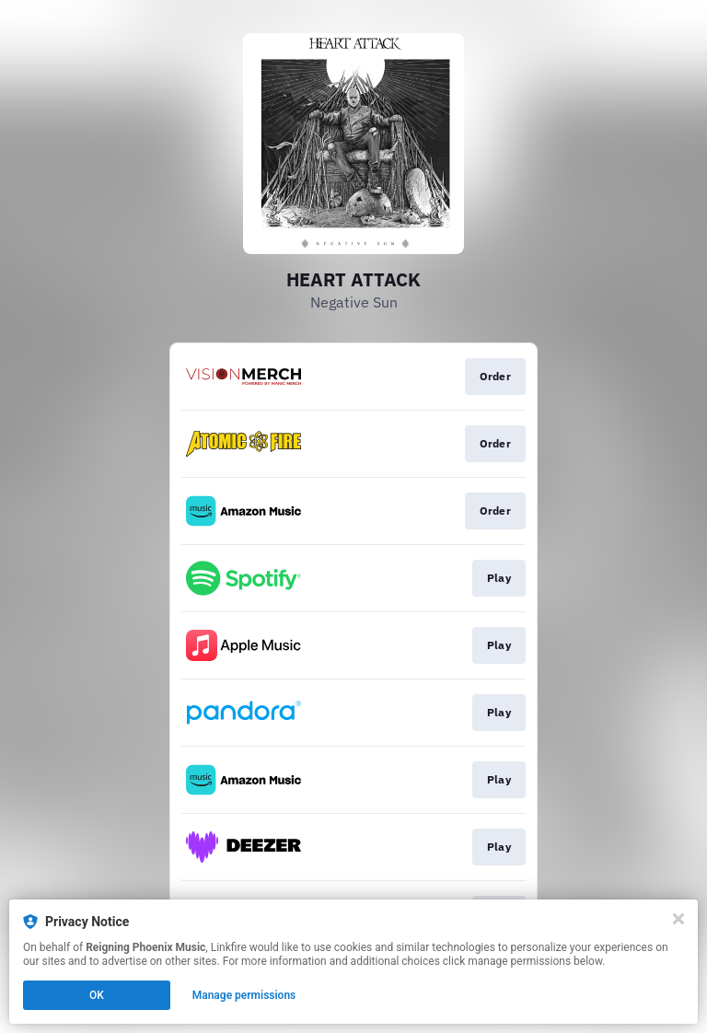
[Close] (678, 919)
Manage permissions (244, 995)
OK (96, 995)
